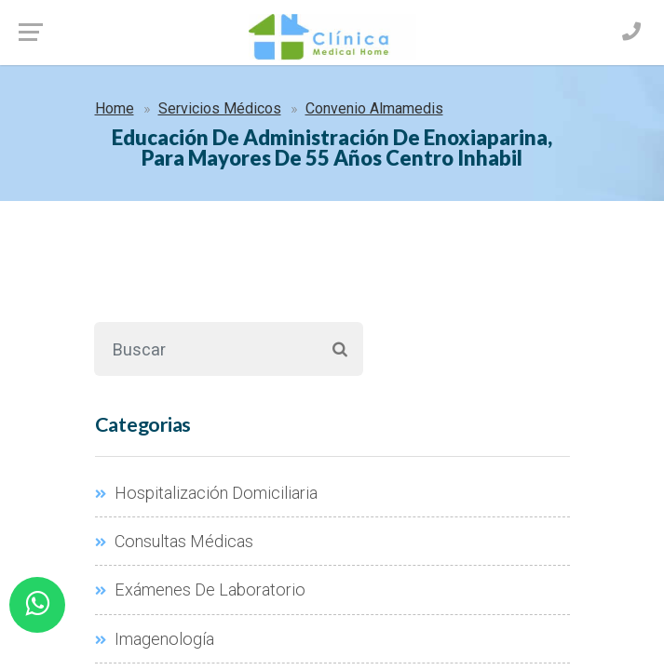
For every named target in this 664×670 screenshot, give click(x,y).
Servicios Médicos (219, 108)
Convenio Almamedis (374, 108)
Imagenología (154, 639)
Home (114, 108)
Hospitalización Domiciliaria (206, 492)
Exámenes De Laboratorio (200, 589)
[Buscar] (205, 349)
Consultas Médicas (174, 541)
